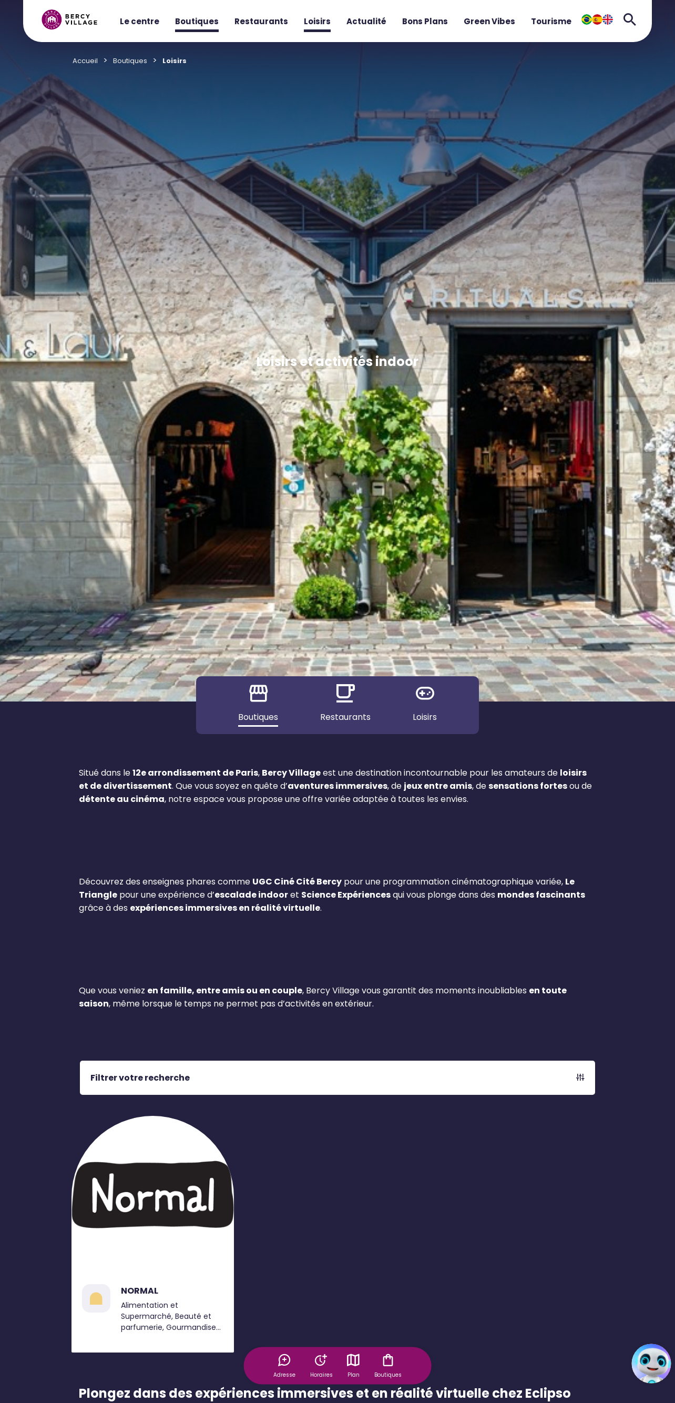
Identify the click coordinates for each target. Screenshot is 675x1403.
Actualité (366, 21)
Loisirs (317, 21)
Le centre (139, 21)
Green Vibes (489, 21)
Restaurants (261, 21)
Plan (354, 1365)
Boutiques (197, 21)
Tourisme (551, 21)
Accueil (85, 61)
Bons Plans (425, 21)
